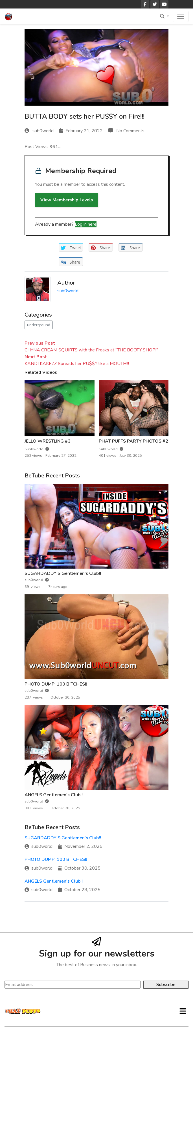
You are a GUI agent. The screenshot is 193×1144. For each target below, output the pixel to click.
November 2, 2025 (80, 846)
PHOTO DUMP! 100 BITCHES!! (56, 684)
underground (38, 325)
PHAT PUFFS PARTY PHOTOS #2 (133, 441)
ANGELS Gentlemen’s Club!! (54, 795)
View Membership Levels (66, 200)
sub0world (40, 131)
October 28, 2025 (79, 890)
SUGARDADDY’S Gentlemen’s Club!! (63, 573)
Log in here (86, 224)
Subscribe (166, 984)
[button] (182, 1011)
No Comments (126, 131)
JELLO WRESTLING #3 (48, 441)
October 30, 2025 (79, 868)
